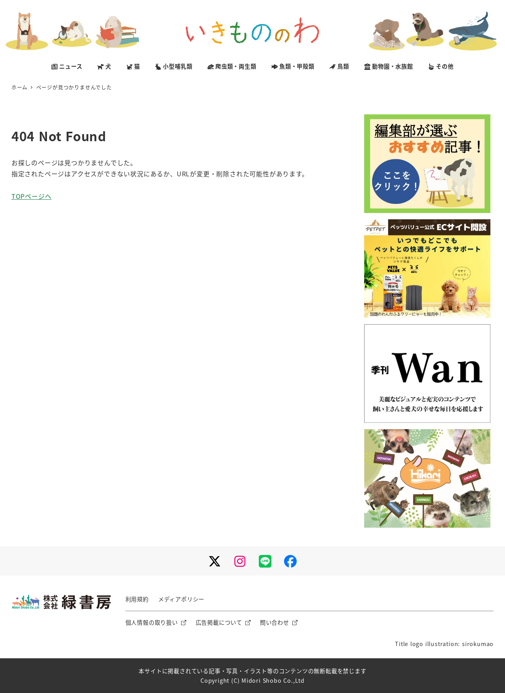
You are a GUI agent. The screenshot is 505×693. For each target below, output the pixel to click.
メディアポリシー (181, 599)
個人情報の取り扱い (151, 622)
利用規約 (137, 599)
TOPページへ (31, 196)
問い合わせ (274, 622)
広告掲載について (219, 622)
